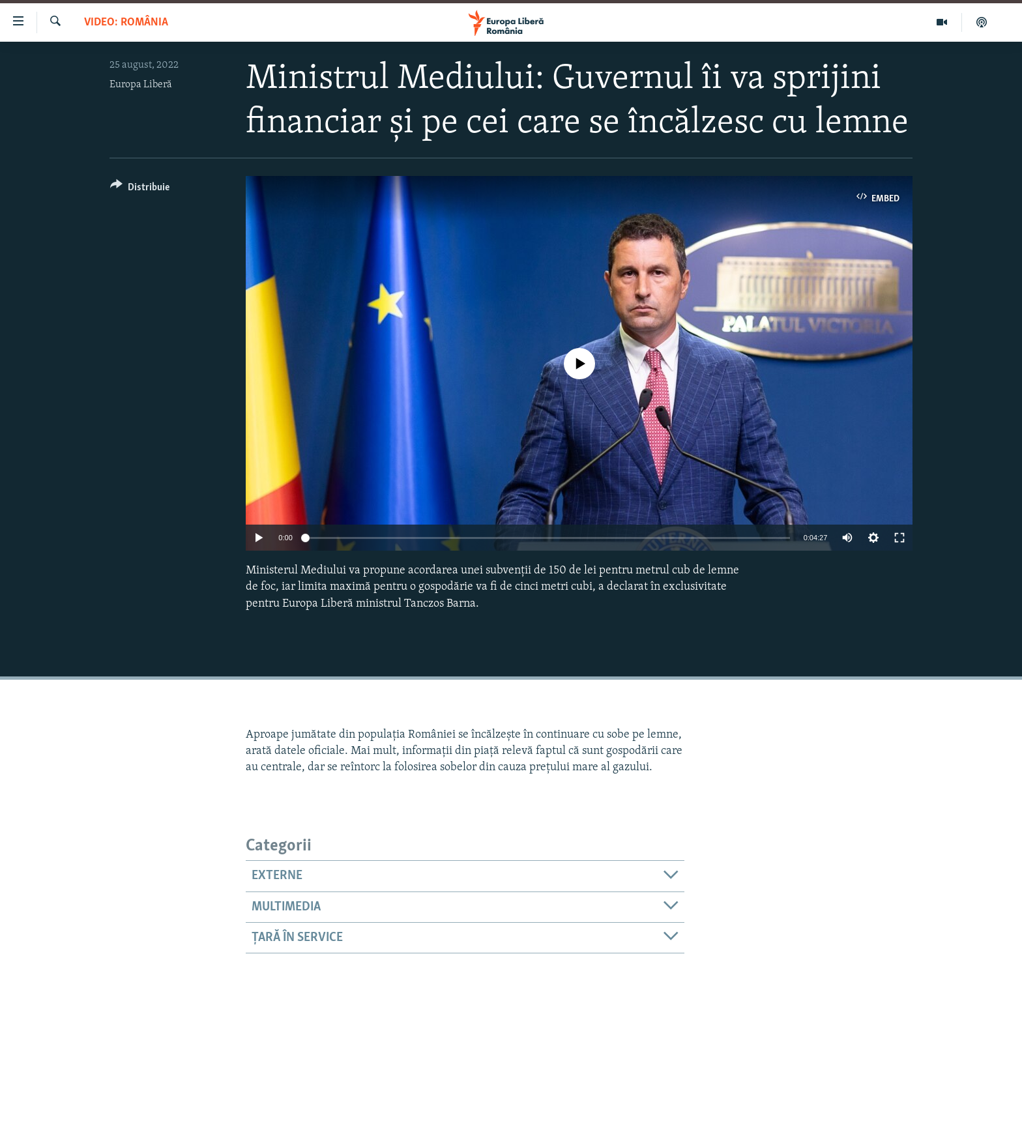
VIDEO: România (126, 22)
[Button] (139, 189)
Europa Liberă (141, 85)
